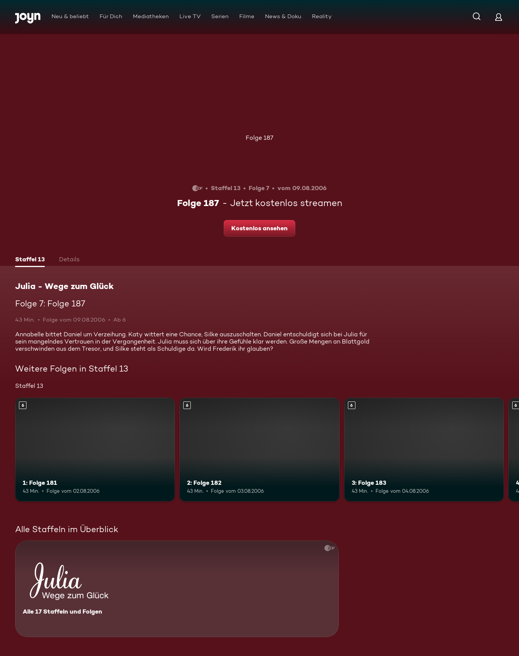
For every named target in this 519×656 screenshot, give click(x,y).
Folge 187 (259, 137)
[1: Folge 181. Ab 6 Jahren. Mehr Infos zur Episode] (95, 450)
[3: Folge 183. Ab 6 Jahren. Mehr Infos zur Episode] (424, 450)
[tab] (30, 260)
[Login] (499, 16)
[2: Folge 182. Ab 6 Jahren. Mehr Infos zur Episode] (259, 450)
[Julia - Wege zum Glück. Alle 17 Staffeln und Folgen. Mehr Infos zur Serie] (177, 588)
